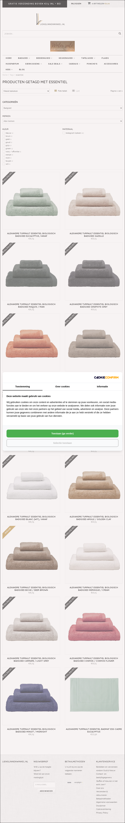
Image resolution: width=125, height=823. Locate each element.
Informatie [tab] (102, 386)
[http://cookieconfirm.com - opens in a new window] (106, 377)
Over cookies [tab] (62, 386)
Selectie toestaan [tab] (62, 443)
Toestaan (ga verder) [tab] (62, 433)
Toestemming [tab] (22, 386)
